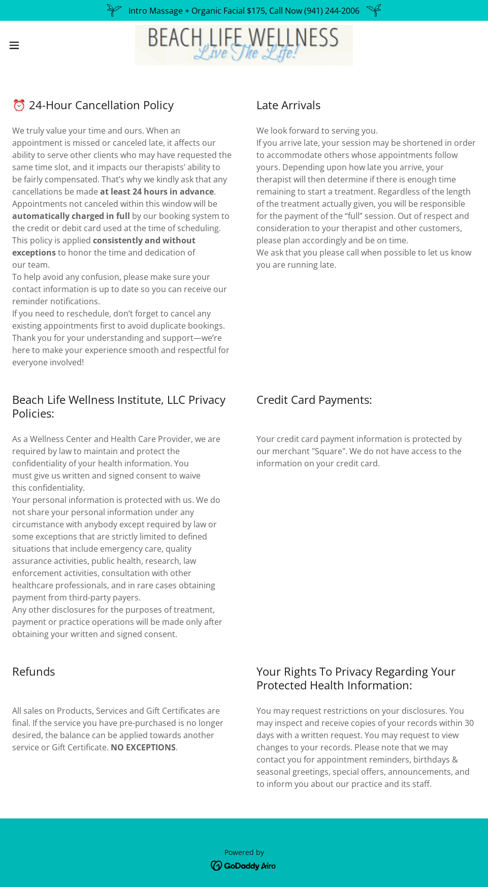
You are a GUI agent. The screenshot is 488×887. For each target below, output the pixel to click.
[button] (40, 45)
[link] (244, 45)
